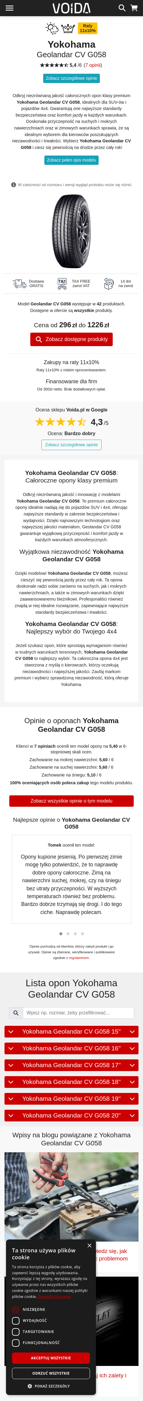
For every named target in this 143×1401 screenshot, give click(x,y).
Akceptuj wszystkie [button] (51, 1358)
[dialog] (51, 1317)
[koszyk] (134, 7)
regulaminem (79, 958)
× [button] (89, 1246)
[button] (60, 934)
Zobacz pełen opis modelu (71, 160)
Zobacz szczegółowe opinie (71, 78)
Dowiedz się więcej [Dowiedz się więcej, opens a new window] (54, 1296)
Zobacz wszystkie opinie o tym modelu (71, 800)
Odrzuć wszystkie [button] (51, 1373)
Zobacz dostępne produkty (71, 339)
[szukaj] (122, 7)
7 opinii (92, 65)
